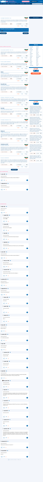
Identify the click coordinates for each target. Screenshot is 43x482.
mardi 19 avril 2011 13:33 (3, 443)
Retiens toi (3, 131)
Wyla (4, 389)
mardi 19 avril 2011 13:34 (4, 452)
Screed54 (5, 361)
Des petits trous (3, 84)
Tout (1, 3)
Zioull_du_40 (6, 260)
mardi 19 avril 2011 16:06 (6, 421)
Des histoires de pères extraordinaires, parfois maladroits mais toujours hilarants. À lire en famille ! (14, 30)
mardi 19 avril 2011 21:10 (6, 244)
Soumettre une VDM (26, 1)
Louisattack (5, 419)
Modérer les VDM (34, 1)
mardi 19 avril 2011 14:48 (6, 217)
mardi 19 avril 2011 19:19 (6, 235)
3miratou (5, 297)
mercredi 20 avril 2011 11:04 (6, 317)
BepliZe (2, 206)
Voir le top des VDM (35, 73)
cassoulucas (3, 334)
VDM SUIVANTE (26, 33)
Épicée (8, 3)
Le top (18, 3)
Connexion (41, 1)
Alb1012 (5, 242)
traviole (5, 400)
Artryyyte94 (6, 380)
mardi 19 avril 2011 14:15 (6, 402)
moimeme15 (6, 269)
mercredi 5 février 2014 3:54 (6, 271)
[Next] (20, 459)
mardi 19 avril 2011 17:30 (6, 226)
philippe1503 (3, 183)
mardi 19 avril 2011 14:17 (6, 412)
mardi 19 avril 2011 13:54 (6, 382)
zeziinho (5, 315)
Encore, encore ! (14, 169)
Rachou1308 (3, 450)
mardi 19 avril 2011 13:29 (4, 345)
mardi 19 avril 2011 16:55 (6, 308)
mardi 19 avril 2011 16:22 (6, 430)
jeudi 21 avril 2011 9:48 (6, 262)
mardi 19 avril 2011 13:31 (6, 354)
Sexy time (2, 108)
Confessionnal (22, 3)
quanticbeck (6, 428)
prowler (2, 174)
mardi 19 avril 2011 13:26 (4, 176)
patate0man (3, 279)
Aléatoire (4, 3)
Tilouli (5, 233)
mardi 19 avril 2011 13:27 (3, 185)
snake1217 (5, 306)
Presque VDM (28, 3)
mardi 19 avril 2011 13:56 (6, 391)
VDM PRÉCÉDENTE (3, 33)
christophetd (3, 441)
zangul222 (5, 215)
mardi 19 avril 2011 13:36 (6, 299)
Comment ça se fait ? (4, 144)
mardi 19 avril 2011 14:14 (6, 363)
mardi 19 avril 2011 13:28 (4, 336)
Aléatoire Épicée (13, 3)
